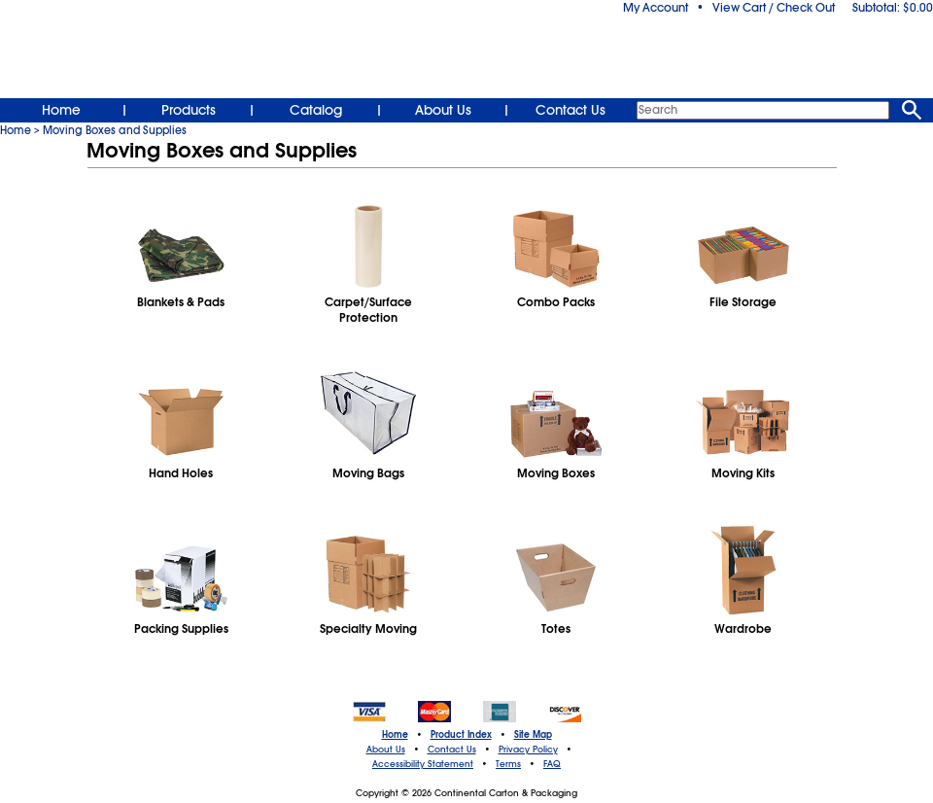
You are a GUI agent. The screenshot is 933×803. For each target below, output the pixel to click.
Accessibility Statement (422, 764)
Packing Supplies (181, 629)
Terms (508, 764)
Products (188, 110)
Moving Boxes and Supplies (115, 130)
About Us (443, 110)
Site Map (533, 735)
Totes (555, 629)
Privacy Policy (528, 749)
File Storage (743, 302)
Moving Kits (743, 473)
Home (61, 110)
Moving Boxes (556, 473)
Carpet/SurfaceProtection (368, 310)
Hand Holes (181, 473)
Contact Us (570, 110)
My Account (655, 8)
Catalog (316, 110)
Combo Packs (556, 302)
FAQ (552, 764)
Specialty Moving (368, 629)
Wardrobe (743, 629)
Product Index (461, 735)
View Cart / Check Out (773, 8)
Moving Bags (368, 473)
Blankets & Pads (181, 302)
